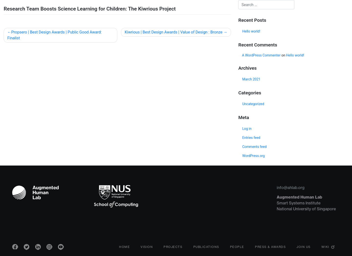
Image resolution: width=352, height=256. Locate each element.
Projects (173, 247)
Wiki (325, 247)
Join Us (304, 247)
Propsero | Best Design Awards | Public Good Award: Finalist (54, 35)
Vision (147, 247)
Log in (247, 129)
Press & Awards (270, 247)
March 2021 (251, 79)
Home (124, 247)
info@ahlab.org (291, 187)
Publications (206, 247)
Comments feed (254, 147)
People (237, 247)
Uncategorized (253, 104)
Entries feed (251, 138)
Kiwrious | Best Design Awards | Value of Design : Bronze (173, 32)
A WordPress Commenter (261, 55)
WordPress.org (253, 156)
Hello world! (251, 31)
